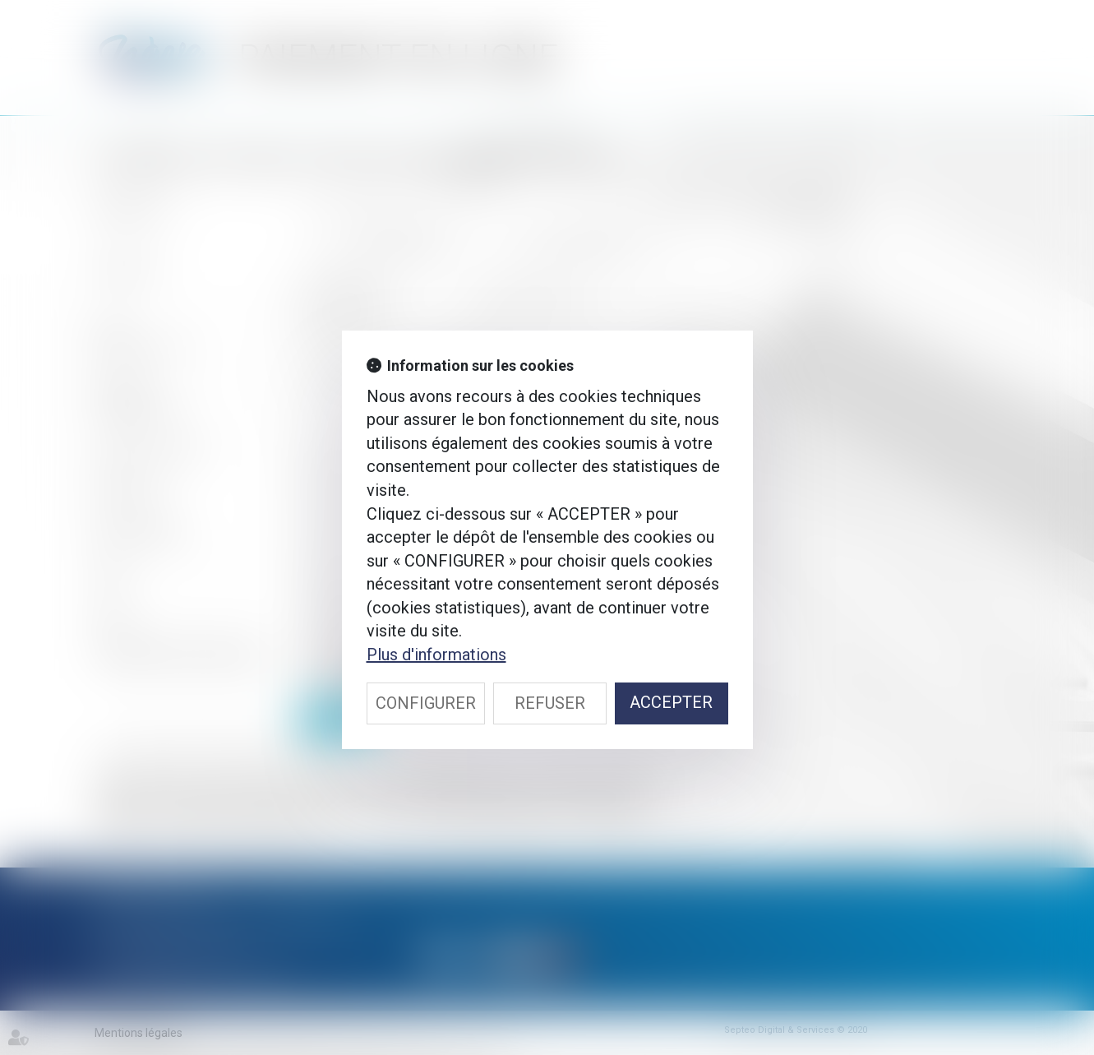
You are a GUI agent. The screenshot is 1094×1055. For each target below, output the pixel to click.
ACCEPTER (671, 702)
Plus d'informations (436, 654)
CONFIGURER (426, 703)
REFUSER (550, 703)
